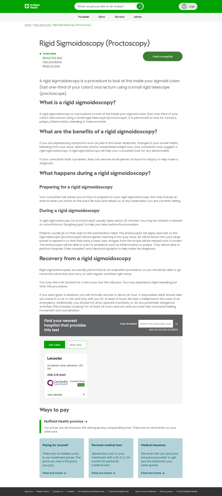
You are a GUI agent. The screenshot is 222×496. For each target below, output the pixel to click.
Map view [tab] (76, 345)
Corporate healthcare (118, 491)
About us (29, 491)
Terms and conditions (145, 491)
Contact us (58, 491)
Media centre (43, 491)
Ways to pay (51, 66)
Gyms (101, 17)
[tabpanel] (111, 376)
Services (120, 17)
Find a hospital (163, 56)
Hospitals (83, 17)
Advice (138, 17)
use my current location (163, 329)
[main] (111, 254)
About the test (52, 58)
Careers (70, 491)
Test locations (52, 62)
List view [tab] (54, 345)
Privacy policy (166, 491)
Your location (128, 324)
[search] (109, 6)
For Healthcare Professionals (91, 491)
